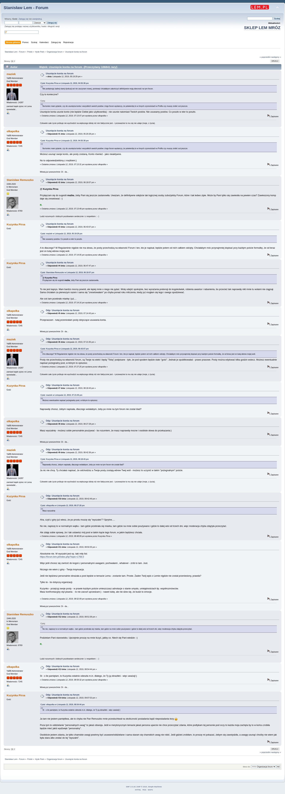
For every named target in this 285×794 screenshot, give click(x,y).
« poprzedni (265, 57)
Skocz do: (246, 767)
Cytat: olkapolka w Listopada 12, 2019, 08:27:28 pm (63, 506)
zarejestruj (37, 19)
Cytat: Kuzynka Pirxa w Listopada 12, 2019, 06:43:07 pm (65, 349)
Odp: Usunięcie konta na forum (62, 310)
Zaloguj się (23, 19)
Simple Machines (155, 787)
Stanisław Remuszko (20, 179)
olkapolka (13, 131)
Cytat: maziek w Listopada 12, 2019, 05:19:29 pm (61, 234)
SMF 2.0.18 (130, 787)
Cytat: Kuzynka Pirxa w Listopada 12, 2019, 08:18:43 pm (65, 459)
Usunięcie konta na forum (59, 73)
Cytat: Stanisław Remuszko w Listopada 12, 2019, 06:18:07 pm (67, 273)
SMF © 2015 (142, 787)
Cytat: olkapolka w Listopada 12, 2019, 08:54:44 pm (63, 705)
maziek (11, 74)
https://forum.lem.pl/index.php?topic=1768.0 (62, 557)
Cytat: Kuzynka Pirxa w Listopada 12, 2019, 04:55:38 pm (65, 83)
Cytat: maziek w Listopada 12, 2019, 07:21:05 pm (61, 395)
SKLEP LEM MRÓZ (262, 27)
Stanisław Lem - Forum (26, 7)
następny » (276, 57)
